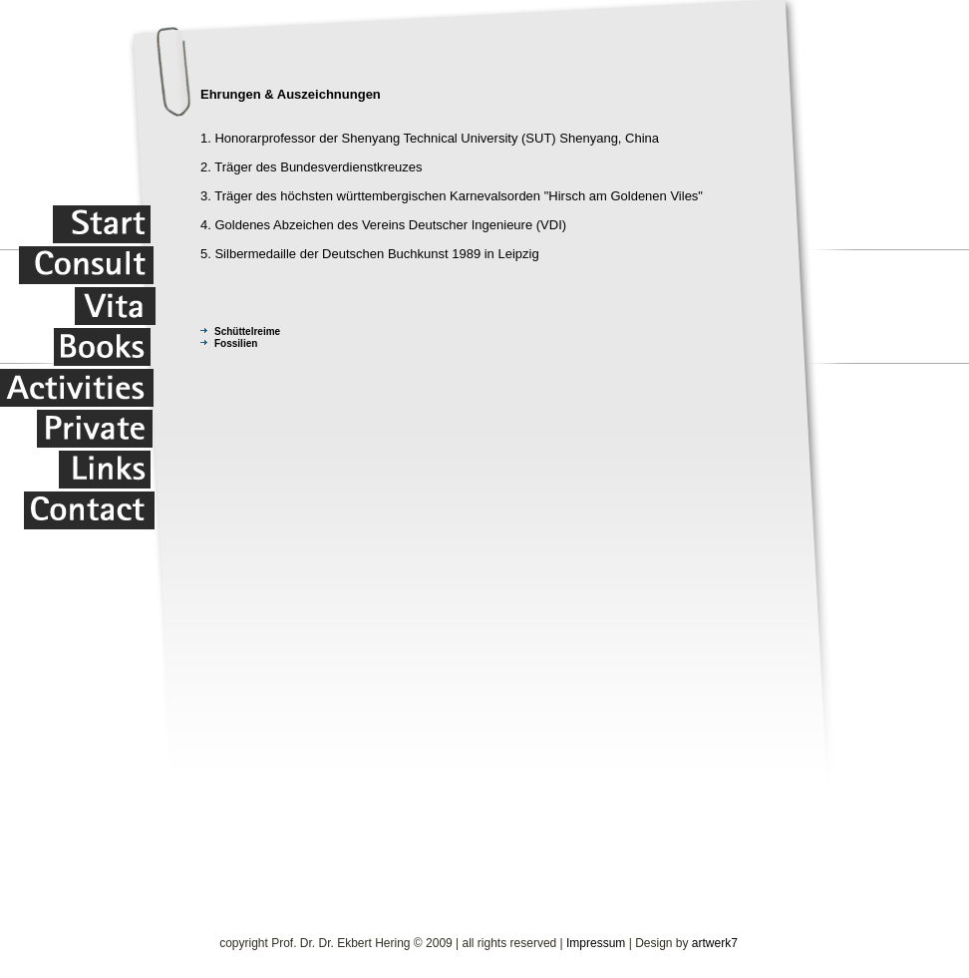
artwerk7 (715, 943)
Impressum (595, 943)
